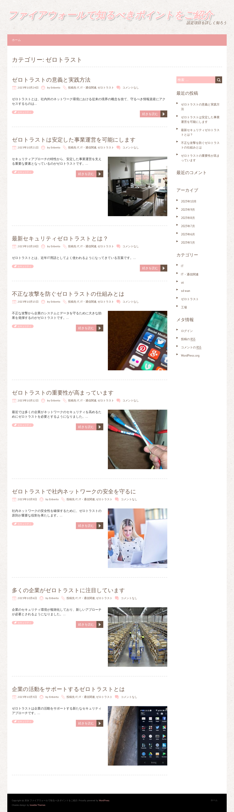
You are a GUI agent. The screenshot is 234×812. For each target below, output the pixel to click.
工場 (184, 307)
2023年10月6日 (27, 598)
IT (78, 87)
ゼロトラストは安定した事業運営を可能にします (74, 139)
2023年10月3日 (27, 697)
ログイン (187, 331)
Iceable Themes (37, 805)
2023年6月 (188, 234)
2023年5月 (188, 243)
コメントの (191, 347)
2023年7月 (188, 226)
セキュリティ (24, 112)
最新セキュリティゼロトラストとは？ (60, 238)
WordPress (104, 800)
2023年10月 (189, 201)
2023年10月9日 (27, 499)
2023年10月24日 (28, 87)
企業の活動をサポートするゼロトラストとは (68, 689)
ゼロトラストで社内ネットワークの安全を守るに (74, 491)
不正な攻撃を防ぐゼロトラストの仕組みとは (68, 293)
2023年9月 (188, 210)
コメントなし (130, 87)
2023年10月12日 (28, 400)
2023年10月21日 (28, 147)
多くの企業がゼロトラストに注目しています (68, 590)
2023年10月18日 (28, 246)
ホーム (16, 40)
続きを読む (150, 114)
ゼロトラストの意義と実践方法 (51, 79)
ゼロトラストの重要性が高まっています (63, 392)
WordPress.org (190, 356)
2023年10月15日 (28, 301)
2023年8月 (188, 218)
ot (182, 283)
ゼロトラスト (106, 87)
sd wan (185, 291)
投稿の (188, 339)
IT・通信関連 (88, 87)
